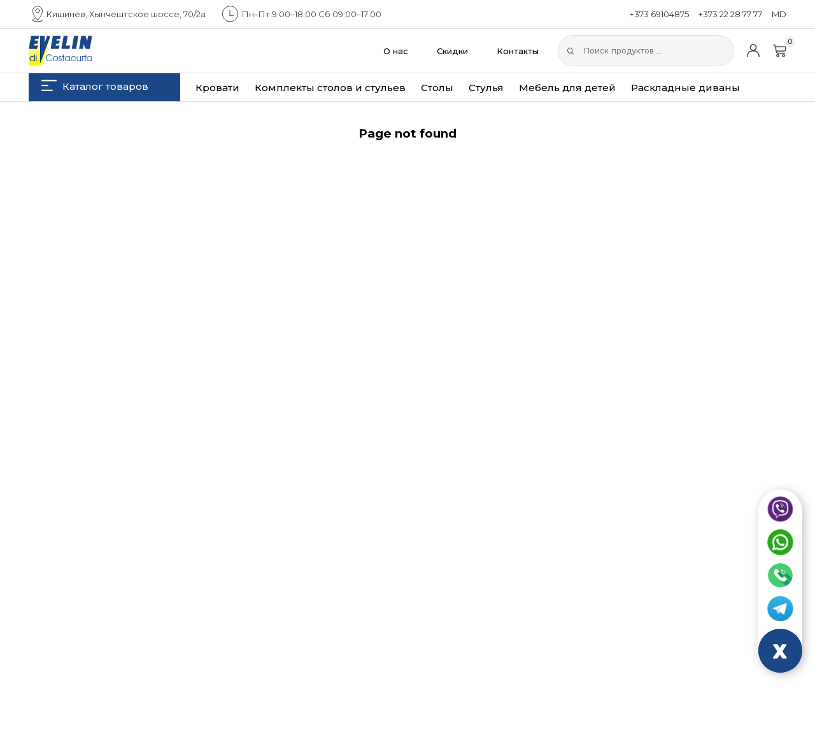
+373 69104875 (659, 14)
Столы (437, 88)
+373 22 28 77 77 (730, 14)
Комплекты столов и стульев (330, 88)
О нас (395, 51)
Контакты (518, 51)
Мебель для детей (567, 88)
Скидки (452, 51)
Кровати (217, 88)
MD (779, 14)
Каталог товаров (94, 86)
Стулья (486, 88)
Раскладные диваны (685, 88)
